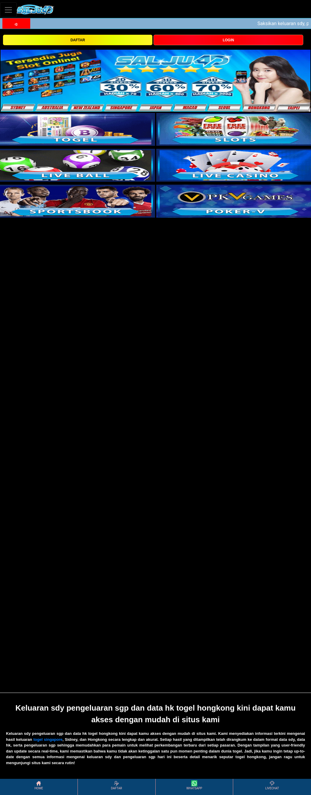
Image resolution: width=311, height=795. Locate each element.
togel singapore (47, 739)
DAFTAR (77, 40)
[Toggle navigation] (8, 9)
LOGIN (228, 40)
